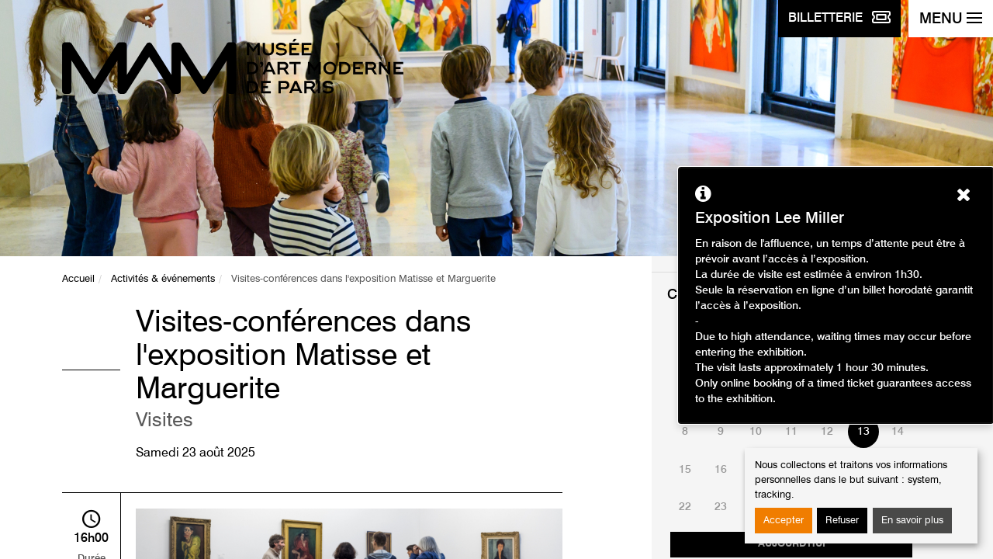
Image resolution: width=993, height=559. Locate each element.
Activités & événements (163, 279)
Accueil (78, 279)
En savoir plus (912, 521)
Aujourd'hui (791, 544)
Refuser (842, 521)
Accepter (783, 521)
